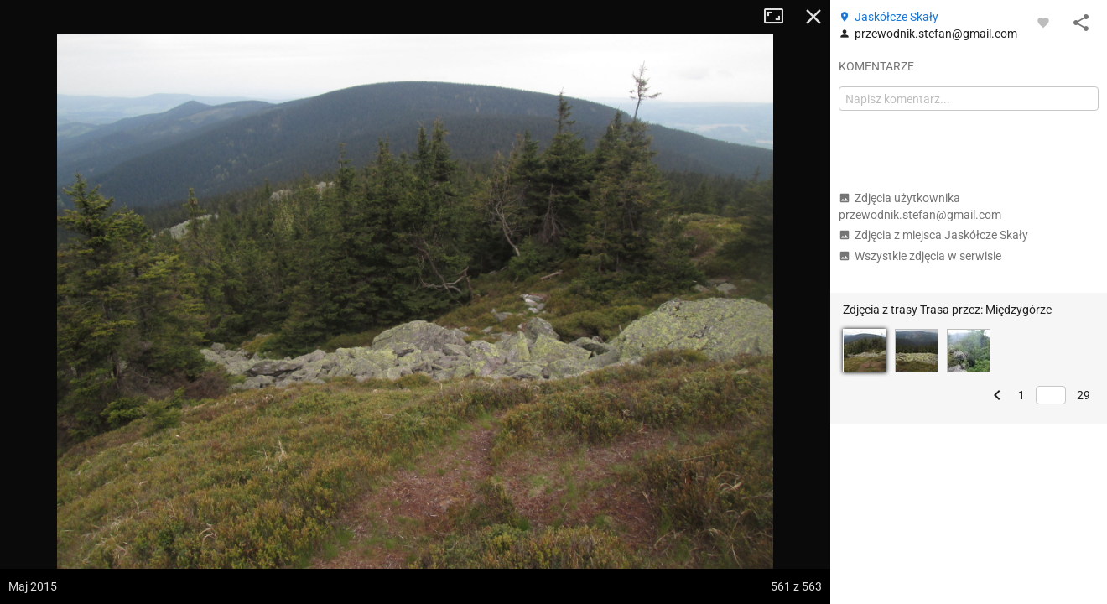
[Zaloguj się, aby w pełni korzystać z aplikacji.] (1043, 22)
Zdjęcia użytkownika (920, 206)
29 (1083, 395)
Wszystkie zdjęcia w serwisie (920, 256)
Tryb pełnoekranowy (780, 17)
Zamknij (813, 17)
